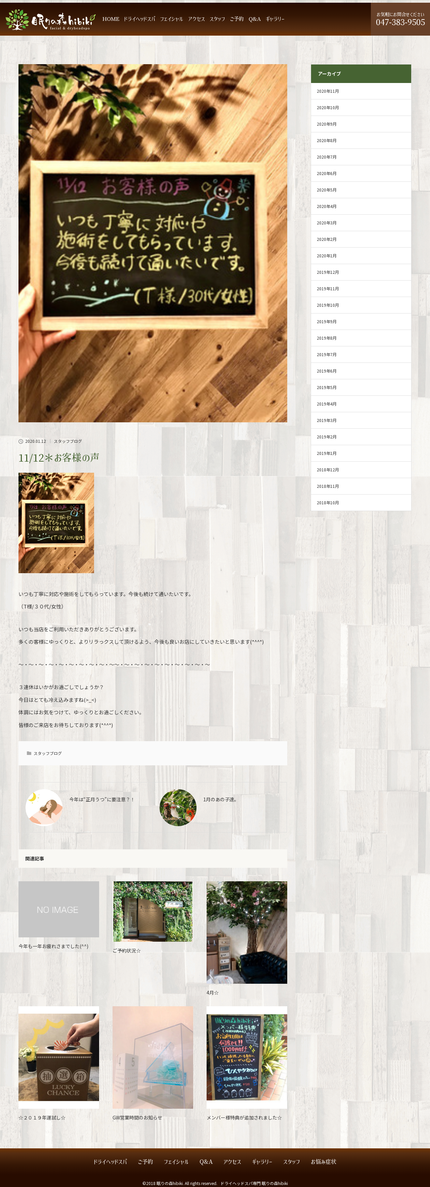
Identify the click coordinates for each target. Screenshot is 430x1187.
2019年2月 (327, 436)
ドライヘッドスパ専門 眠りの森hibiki (254, 1183)
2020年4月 (327, 206)
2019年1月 (327, 453)
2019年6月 (327, 371)
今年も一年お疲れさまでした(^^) (53, 946)
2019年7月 (327, 354)
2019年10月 (328, 305)
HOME (110, 19)
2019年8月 (327, 338)
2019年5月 (327, 387)
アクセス (196, 19)
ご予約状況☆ (127, 950)
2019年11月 (328, 288)
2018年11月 (328, 486)
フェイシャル (171, 19)
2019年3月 (327, 420)
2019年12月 (328, 272)
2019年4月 (327, 404)
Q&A (255, 19)
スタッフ (217, 19)
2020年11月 (328, 91)
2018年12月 (328, 469)
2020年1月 (327, 255)
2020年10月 (328, 107)
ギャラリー (275, 19)
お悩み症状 (323, 1161)
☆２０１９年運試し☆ (42, 1117)
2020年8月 (327, 140)
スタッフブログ (68, 441)
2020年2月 (327, 239)
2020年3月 (327, 222)
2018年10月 (328, 502)
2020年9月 (327, 124)
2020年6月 (327, 173)
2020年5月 (327, 190)
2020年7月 (327, 157)
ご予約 (237, 19)
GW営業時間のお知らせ (137, 1117)
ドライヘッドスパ (139, 19)
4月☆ (213, 992)
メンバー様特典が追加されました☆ (244, 1117)
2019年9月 (327, 321)
